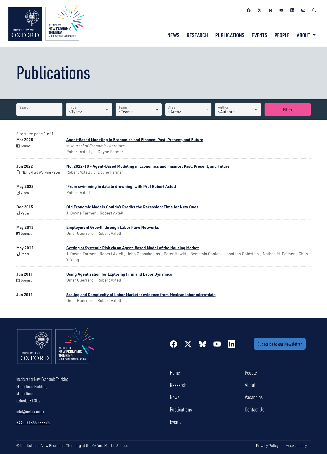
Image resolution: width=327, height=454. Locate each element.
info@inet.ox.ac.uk (30, 411)
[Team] (139, 109)
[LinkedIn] (292, 9)
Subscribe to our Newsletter (280, 344)
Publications (229, 35)
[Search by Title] (39, 109)
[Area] (188, 109)
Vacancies (254, 397)
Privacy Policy (267, 445)
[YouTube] (281, 9)
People (282, 35)
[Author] (238, 109)
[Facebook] (248, 9)
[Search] (314, 9)
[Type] (89, 109)
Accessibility (296, 445)
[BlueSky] (270, 9)
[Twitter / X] (259, 9)
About (250, 384)
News (173, 35)
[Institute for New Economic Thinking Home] (56, 351)
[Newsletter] (303, 9)
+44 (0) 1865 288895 (33, 422)
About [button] (304, 35)
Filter (287, 109)
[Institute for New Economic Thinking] (46, 23)
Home (175, 372)
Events (259, 35)
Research (197, 35)
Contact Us (254, 409)
